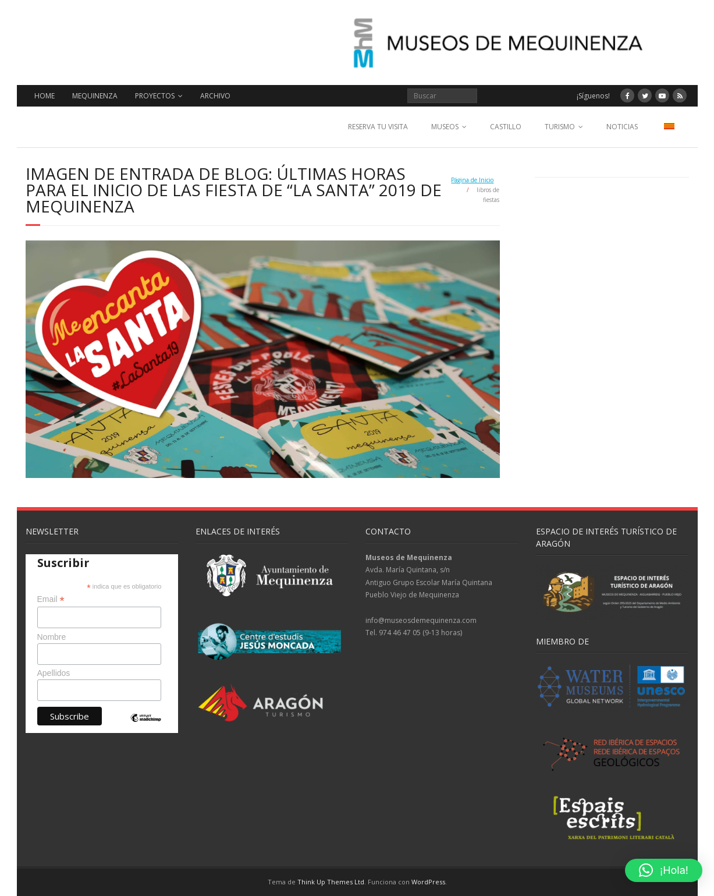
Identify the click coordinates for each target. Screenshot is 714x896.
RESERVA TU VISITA (378, 127)
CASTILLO (505, 127)
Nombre (51, 637)
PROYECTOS (155, 96)
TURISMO (560, 127)
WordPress (428, 881)
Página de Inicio (472, 180)
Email (51, 599)
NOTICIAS (622, 127)
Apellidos (53, 673)
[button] (663, 870)
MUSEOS (445, 127)
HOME (44, 96)
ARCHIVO (215, 96)
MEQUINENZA (95, 96)
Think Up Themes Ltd (330, 881)
